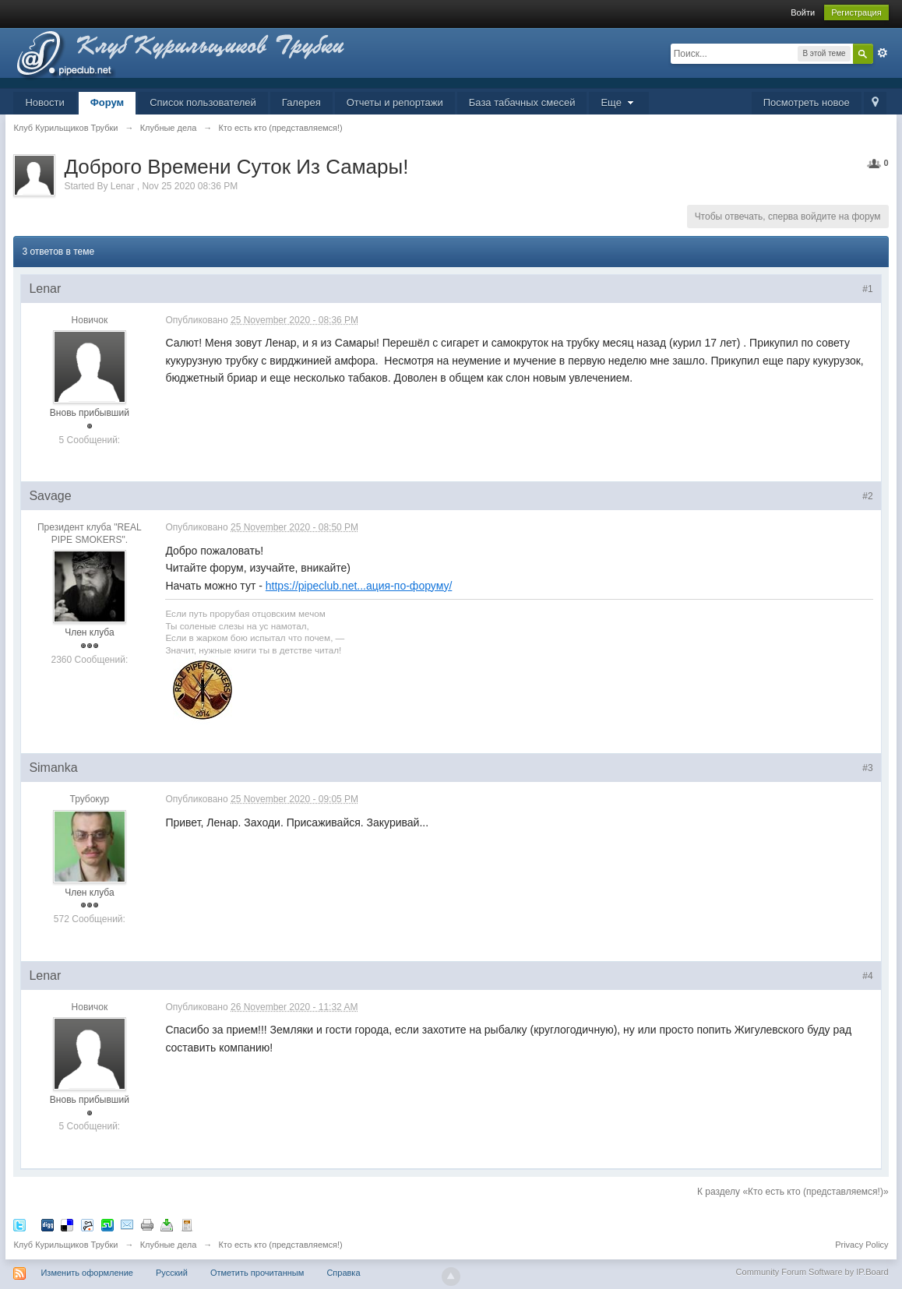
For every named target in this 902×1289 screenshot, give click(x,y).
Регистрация (856, 12)
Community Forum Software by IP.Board (812, 1272)
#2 (867, 496)
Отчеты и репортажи (395, 102)
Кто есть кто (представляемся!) (280, 1244)
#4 (867, 975)
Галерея (301, 102)
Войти (803, 12)
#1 (867, 289)
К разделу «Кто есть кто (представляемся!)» (793, 1191)
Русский (172, 1272)
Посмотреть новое (806, 102)
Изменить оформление (87, 1272)
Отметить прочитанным (257, 1272)
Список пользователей (203, 102)
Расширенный (882, 53)
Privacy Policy (861, 1244)
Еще (619, 102)
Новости (44, 102)
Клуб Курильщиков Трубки (65, 1244)
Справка (343, 1272)
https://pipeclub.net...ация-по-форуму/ (359, 585)
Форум (107, 102)
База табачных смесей (522, 102)
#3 (867, 767)
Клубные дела (168, 1244)
